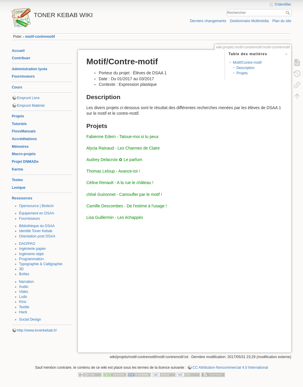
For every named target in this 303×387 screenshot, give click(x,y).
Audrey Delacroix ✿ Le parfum (114, 159)
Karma (17, 169)
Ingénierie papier (32, 249)
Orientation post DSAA (37, 236)
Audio (23, 287)
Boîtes (24, 274)
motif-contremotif (40, 37)
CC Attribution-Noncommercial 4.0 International (230, 367)
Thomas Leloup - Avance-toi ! (113, 171)
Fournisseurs (23, 76)
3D (21, 269)
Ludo (23, 297)
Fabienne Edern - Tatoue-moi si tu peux (122, 136)
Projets (18, 116)
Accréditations (24, 139)
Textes (17, 180)
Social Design (30, 319)
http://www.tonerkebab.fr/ (37, 330)
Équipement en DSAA (36, 213)
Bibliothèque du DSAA (37, 226)
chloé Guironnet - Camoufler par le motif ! (124, 194)
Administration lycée (29, 69)
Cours (17, 87)
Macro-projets (24, 154)
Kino (23, 302)
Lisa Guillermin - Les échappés (114, 217)
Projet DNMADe (25, 162)
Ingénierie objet (31, 254)
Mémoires (20, 147)
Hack (23, 312)
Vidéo (23, 292)
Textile (24, 307)
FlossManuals (24, 131)
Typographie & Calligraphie (40, 264)
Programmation (31, 259)
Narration (26, 282)
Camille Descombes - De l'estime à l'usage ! (126, 206)
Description (245, 68)
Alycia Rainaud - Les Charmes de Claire (123, 148)
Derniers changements (208, 21)
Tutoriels (19, 124)
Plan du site (281, 21)
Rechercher (288, 13)
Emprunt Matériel (31, 106)
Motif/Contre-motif (247, 62)
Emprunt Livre (28, 98)
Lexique (18, 188)
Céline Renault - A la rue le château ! (119, 182)
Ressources (22, 198)
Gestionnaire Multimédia (249, 21)
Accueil (18, 51)
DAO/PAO (27, 244)
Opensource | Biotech (36, 206)
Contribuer (21, 58)
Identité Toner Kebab (35, 231)
